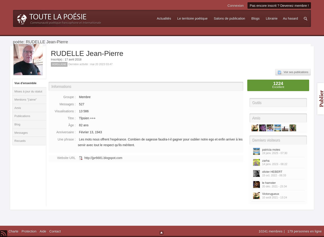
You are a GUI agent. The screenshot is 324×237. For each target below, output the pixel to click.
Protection (29, 231)
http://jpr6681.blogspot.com (103, 158)
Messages (21, 132)
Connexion (235, 5)
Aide (43, 231)
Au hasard (290, 18)
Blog (17, 124)
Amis (17, 108)
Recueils (20, 141)
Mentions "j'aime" (25, 99)
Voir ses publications (293, 72)
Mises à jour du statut (28, 91)
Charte (13, 231)
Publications (22, 116)
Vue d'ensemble (25, 83)
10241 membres (271, 231)
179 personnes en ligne (304, 231)
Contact (55, 231)
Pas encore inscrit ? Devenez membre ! (279, 5)
